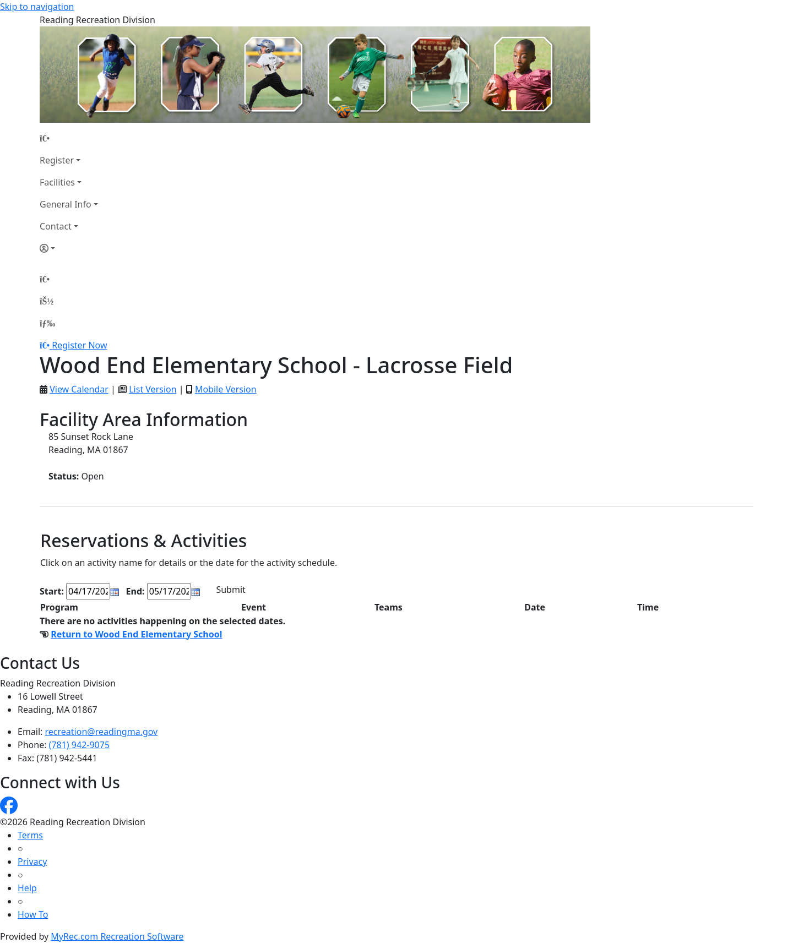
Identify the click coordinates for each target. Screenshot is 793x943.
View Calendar (79, 389)
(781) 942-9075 (79, 745)
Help (27, 888)
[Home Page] (69, 138)
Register (57, 160)
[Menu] (47, 323)
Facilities (57, 182)
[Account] (69, 248)
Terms (30, 835)
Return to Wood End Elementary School (136, 634)
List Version (152, 389)
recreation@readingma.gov (101, 732)
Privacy (32, 861)
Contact (56, 226)
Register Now (79, 345)
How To (33, 914)
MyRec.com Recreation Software (117, 936)
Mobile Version (226, 389)
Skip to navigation (37, 7)
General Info (65, 204)
